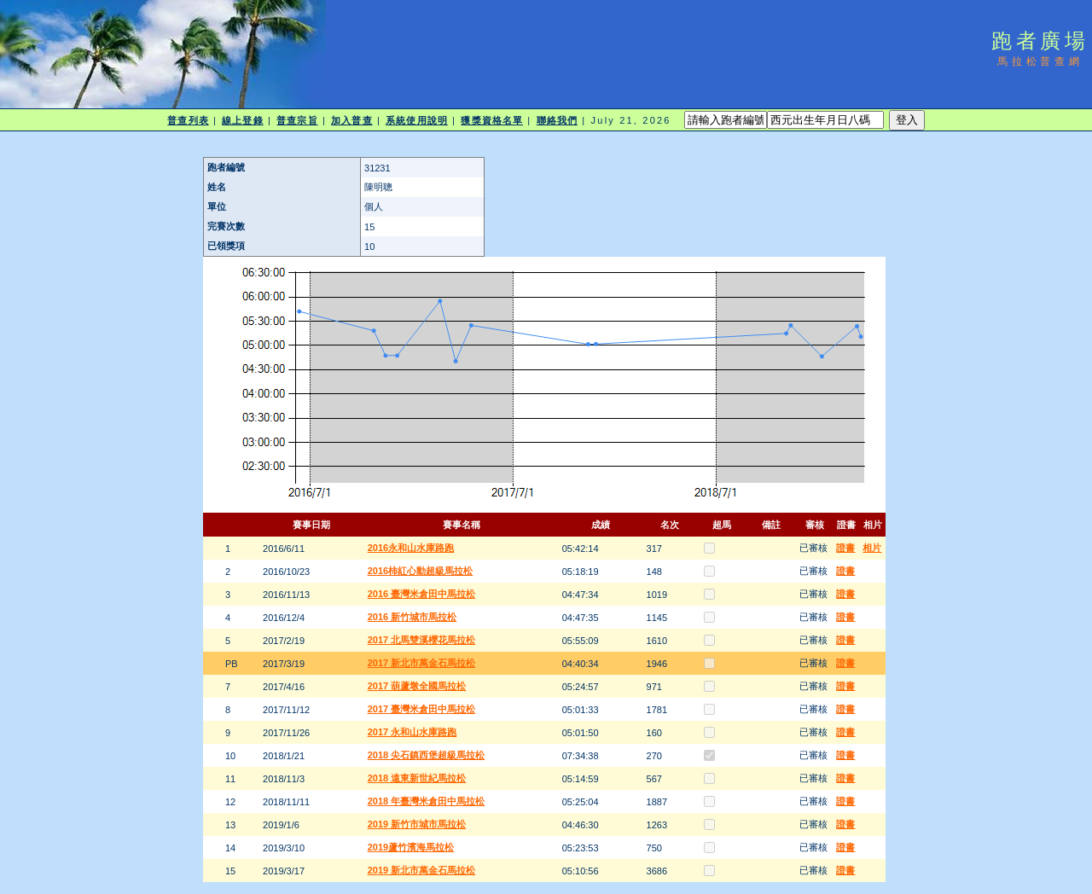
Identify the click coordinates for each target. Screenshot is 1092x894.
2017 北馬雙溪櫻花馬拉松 (422, 640)
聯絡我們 (557, 120)
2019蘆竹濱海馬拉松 (411, 847)
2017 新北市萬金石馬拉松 (422, 663)
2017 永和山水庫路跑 (412, 732)
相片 (872, 548)
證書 (845, 548)
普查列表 (187, 120)
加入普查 (351, 120)
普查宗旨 (296, 120)
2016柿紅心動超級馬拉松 (420, 571)
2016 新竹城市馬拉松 (412, 617)
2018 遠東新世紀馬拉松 (417, 778)
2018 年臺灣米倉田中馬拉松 (426, 801)
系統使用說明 (417, 120)
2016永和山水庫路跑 (411, 548)
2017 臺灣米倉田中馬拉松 (422, 709)
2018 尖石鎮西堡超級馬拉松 (426, 755)
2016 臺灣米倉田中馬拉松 (422, 594)
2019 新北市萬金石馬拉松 (422, 870)
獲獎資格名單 (492, 120)
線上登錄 (242, 120)
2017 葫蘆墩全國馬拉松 (417, 686)
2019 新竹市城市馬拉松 (417, 824)
